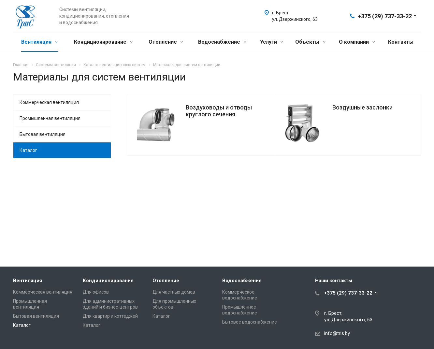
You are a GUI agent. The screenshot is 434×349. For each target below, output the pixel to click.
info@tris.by (337, 333)
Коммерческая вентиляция (49, 102)
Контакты (400, 42)
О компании (357, 42)
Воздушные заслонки (362, 107)
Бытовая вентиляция (42, 134)
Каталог (28, 150)
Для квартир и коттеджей (110, 316)
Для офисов (96, 292)
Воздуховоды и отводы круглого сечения (219, 111)
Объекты (310, 42)
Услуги (271, 42)
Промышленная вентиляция (50, 118)
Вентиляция (39, 42)
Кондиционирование (103, 42)
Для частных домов (173, 292)
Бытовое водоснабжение (249, 322)
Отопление (166, 42)
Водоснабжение (222, 42)
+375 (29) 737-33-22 (385, 16)
